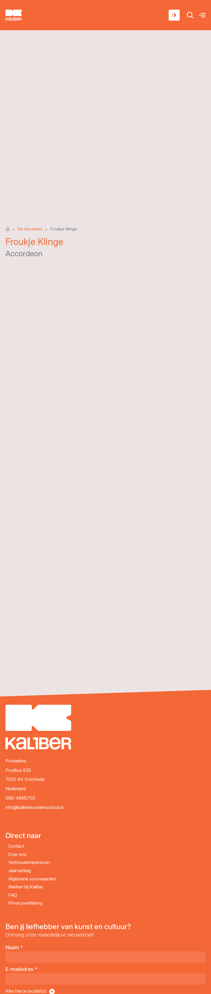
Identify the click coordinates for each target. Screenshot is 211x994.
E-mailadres (21, 969)
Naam (14, 947)
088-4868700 (20, 798)
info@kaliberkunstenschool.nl (34, 807)
